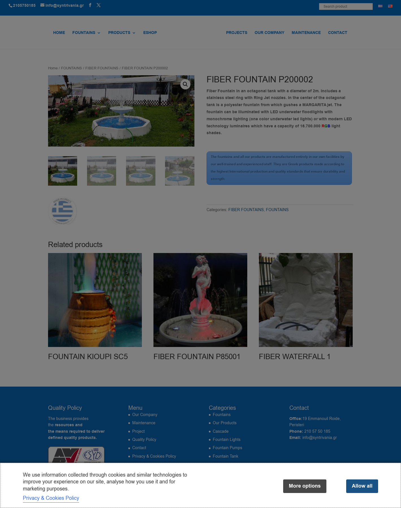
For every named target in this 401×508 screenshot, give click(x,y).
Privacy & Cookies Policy (51, 498)
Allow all (362, 486)
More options (305, 486)
